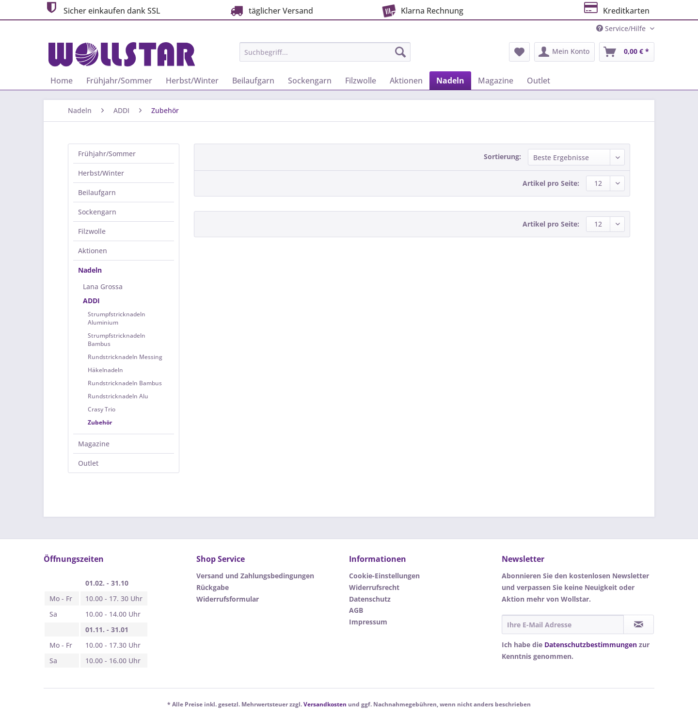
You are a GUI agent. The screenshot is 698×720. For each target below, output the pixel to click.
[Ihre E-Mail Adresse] (563, 624)
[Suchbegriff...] (325, 52)
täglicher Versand (270, 10)
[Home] (61, 80)
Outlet (88, 463)
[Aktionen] (406, 80)
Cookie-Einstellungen (384, 575)
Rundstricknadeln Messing (125, 357)
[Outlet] (538, 80)
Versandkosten (325, 704)
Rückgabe (212, 587)
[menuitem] (325, 56)
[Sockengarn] (309, 80)
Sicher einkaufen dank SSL (102, 9)
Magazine (94, 443)
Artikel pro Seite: (551, 183)
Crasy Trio (101, 409)
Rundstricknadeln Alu (118, 396)
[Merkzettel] (519, 52)
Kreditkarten (616, 9)
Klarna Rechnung (421, 9)
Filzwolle (92, 231)
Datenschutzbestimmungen (590, 644)
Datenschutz (370, 599)
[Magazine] (495, 80)
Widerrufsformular (227, 599)
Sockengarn (97, 211)
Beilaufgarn (97, 192)
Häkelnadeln (105, 370)
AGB (356, 610)
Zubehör (100, 422)
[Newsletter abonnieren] (638, 624)
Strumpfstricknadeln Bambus (116, 339)
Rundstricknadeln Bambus (125, 383)
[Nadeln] (450, 80)
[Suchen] (400, 52)
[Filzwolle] (360, 80)
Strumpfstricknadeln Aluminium (116, 318)
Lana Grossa (103, 286)
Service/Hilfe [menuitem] (622, 28)
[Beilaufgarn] (253, 80)
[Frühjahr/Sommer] (119, 80)
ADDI (91, 300)
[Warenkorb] (626, 52)
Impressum (368, 621)
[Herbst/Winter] (192, 80)
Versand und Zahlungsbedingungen (255, 575)
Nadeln (90, 270)
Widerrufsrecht (374, 587)
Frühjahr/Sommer (107, 153)
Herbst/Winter (101, 173)
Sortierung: (502, 156)
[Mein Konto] (564, 52)
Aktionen (92, 250)
